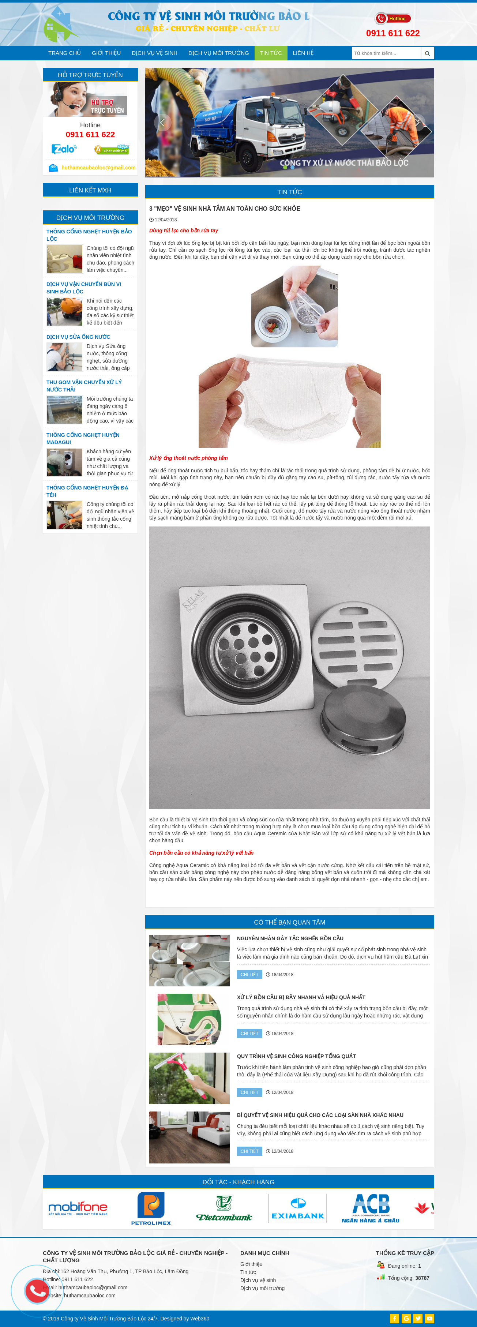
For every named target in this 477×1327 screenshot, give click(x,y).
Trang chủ (64, 53)
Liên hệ (303, 53)
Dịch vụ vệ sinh (154, 53)
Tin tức (271, 53)
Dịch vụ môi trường (218, 53)
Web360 (199, 1319)
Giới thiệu (106, 53)
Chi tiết (250, 974)
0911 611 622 (393, 33)
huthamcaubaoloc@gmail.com (93, 1287)
